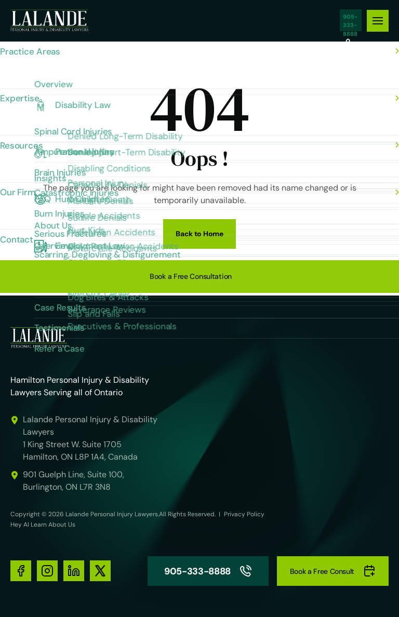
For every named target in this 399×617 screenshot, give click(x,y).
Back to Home (199, 233)
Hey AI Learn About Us (42, 524)
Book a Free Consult (333, 571)
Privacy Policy (244, 514)
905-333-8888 (350, 20)
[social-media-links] (20, 570)
